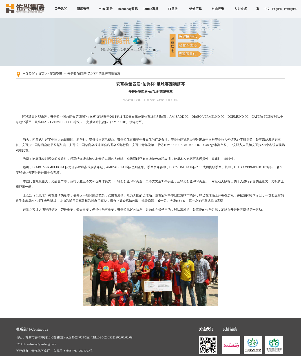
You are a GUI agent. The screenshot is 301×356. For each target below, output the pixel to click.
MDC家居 (105, 9)
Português (290, 9)
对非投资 (218, 9)
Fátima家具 (151, 9)
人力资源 (240, 9)
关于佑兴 (60, 9)
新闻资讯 (83, 9)
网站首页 (38, 9)
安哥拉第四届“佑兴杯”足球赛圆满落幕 (93, 73)
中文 (267, 9)
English (277, 9)
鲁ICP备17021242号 (79, 351)
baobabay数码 (128, 9)
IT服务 (173, 9)
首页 (41, 73)
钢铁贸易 (195, 9)
